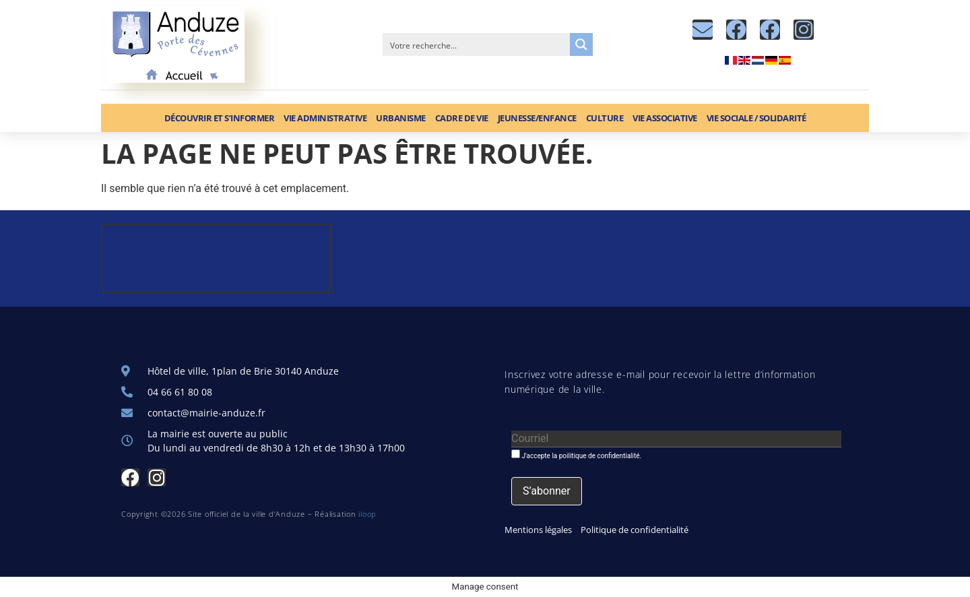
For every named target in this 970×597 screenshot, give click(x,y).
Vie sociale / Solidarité (756, 118)
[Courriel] (676, 439)
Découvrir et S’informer (219, 118)
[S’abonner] (546, 491)
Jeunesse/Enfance (537, 118)
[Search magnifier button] (581, 44)
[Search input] (477, 44)
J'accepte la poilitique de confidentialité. (576, 454)
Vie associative (665, 118)
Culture (605, 118)
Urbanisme (401, 118)
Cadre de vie (461, 118)
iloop (367, 514)
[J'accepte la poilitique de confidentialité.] (515, 453)
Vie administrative (325, 118)
